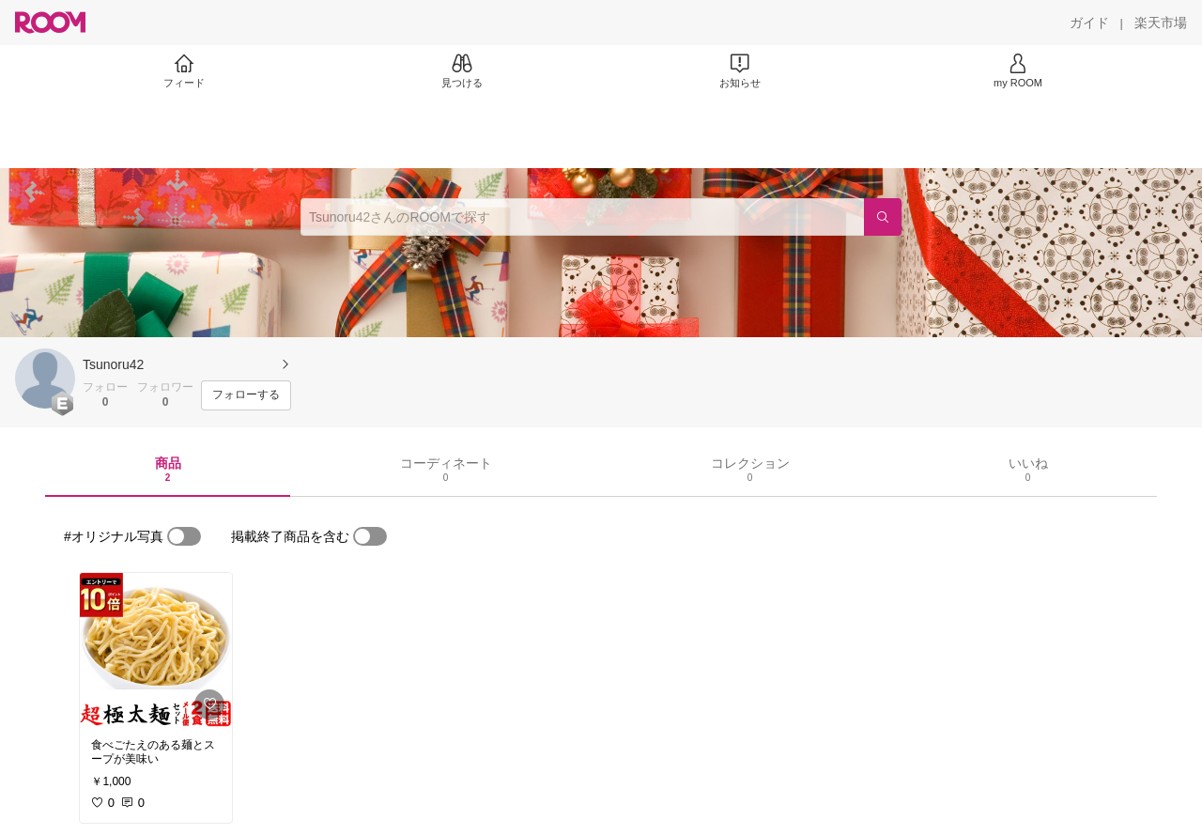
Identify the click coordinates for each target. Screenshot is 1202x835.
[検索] (883, 217)
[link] (156, 650)
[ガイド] (1089, 22)
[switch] (184, 536)
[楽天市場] (1160, 22)
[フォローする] (246, 395)
